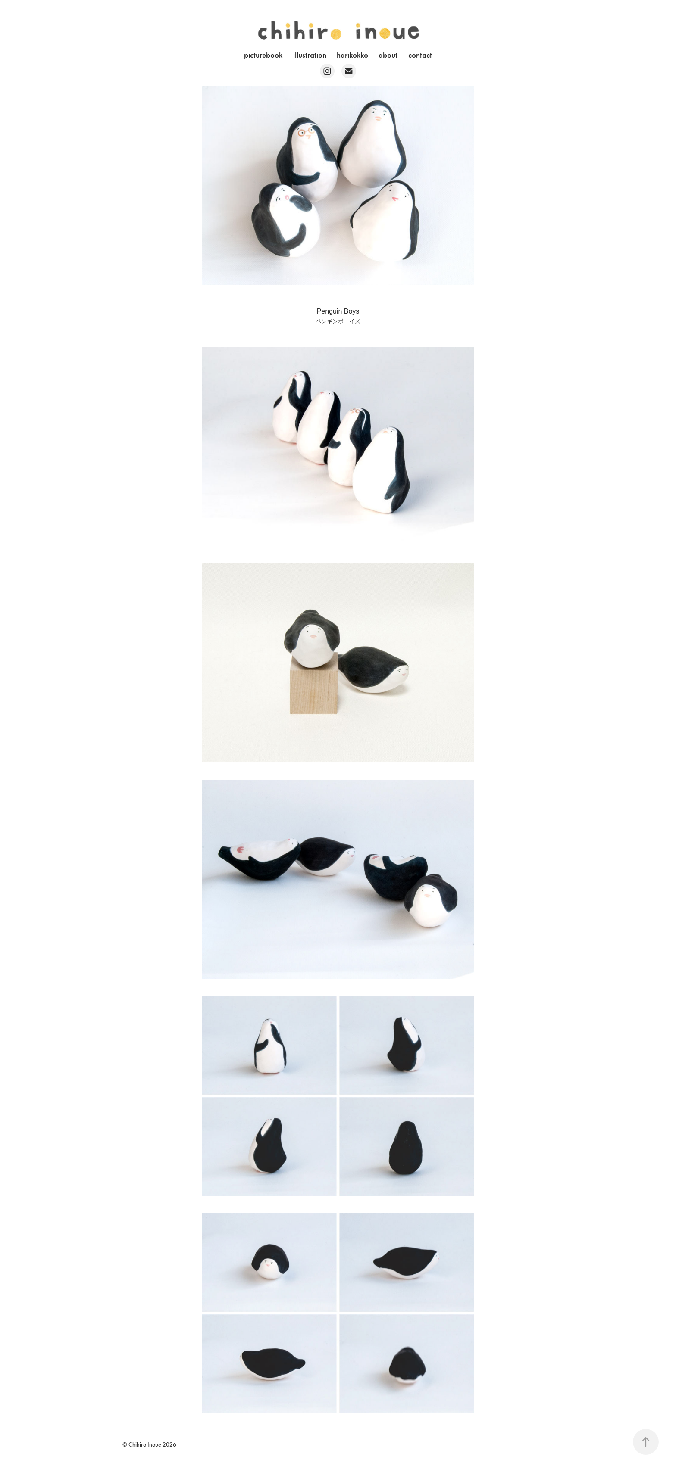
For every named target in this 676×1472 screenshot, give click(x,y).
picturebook (263, 55)
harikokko (352, 55)
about (388, 55)
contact (420, 55)
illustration (309, 55)
